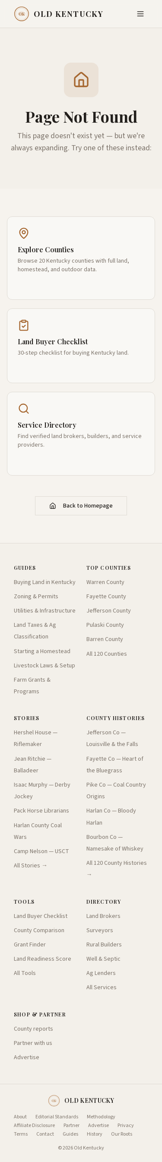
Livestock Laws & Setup (44, 665)
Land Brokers (103, 916)
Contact (45, 1134)
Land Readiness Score (42, 959)
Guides (70, 1134)
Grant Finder (30, 944)
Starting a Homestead (42, 651)
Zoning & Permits (36, 596)
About (20, 1117)
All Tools (25, 973)
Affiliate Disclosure (34, 1125)
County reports (33, 1029)
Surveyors (99, 930)
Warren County (105, 582)
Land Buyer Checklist (40, 916)
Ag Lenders (101, 973)
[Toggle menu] (140, 14)
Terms (21, 1134)
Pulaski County (105, 625)
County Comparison (39, 930)
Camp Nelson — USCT (41, 851)
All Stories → (31, 865)
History (94, 1134)
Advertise (26, 1057)
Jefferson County (108, 610)
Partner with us (33, 1043)
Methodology (101, 1117)
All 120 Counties (106, 654)
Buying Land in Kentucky (45, 582)
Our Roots (121, 1134)
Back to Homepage (81, 506)
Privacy (126, 1125)
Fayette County (106, 596)
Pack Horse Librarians (41, 810)
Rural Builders (104, 944)
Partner (71, 1125)
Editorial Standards (56, 1117)
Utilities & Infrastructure (45, 610)
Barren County (104, 639)
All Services (101, 987)
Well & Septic (103, 959)
